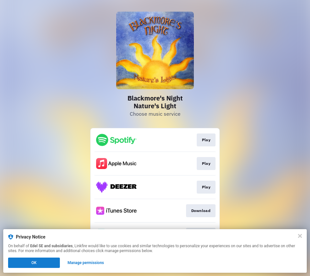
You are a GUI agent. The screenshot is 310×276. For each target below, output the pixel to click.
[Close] (300, 236)
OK (34, 262)
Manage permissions (86, 262)
